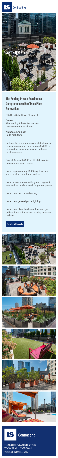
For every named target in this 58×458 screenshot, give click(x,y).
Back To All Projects (15, 224)
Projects (8, 52)
